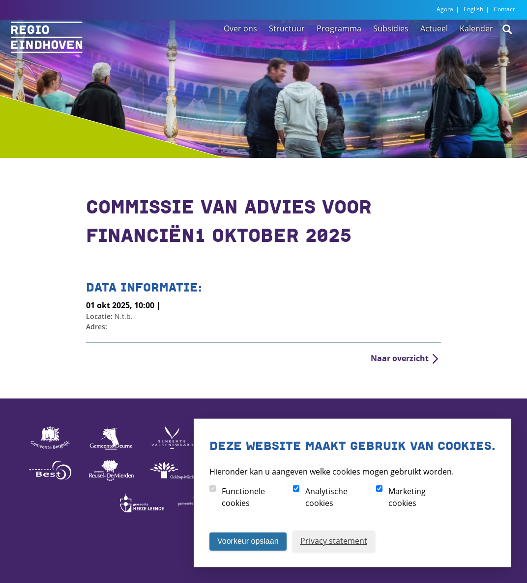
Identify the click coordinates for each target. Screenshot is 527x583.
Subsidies (391, 50)
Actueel (434, 50)
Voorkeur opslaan (248, 541)
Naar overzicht (400, 358)
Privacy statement (333, 540)
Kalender (476, 50)
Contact (504, 9)
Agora (445, 9)
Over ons (240, 50)
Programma (339, 50)
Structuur (287, 50)
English (473, 9)
